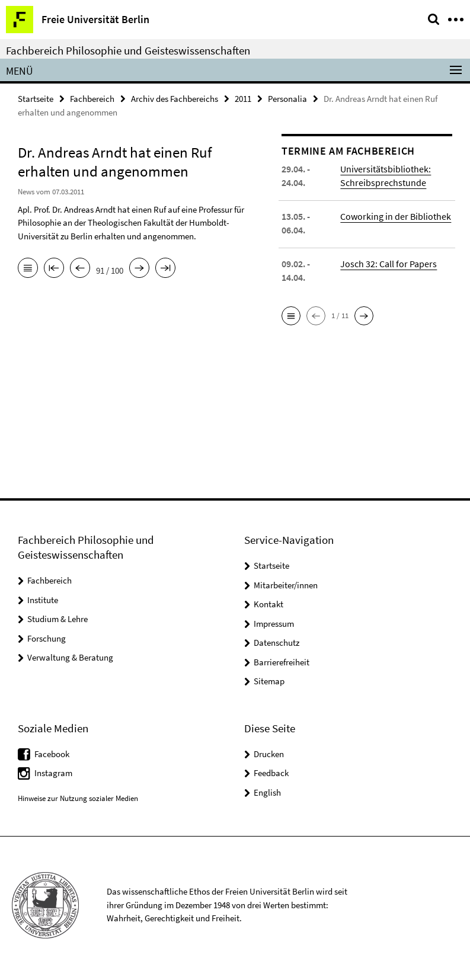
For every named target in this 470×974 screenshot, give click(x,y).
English (267, 792)
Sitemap (269, 681)
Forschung (46, 638)
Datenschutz (276, 642)
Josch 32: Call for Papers (388, 264)
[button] (291, 316)
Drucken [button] (269, 754)
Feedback (271, 772)
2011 (243, 98)
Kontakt (268, 604)
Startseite (35, 98)
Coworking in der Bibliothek (395, 216)
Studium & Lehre (57, 618)
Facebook (51, 754)
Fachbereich (92, 98)
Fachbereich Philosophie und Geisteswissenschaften (128, 50)
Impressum (274, 623)
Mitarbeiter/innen (286, 585)
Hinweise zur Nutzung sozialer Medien (78, 798)
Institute (42, 599)
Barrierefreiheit (281, 662)
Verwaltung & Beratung (70, 657)
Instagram (53, 772)
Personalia (287, 98)
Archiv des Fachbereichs (174, 98)
